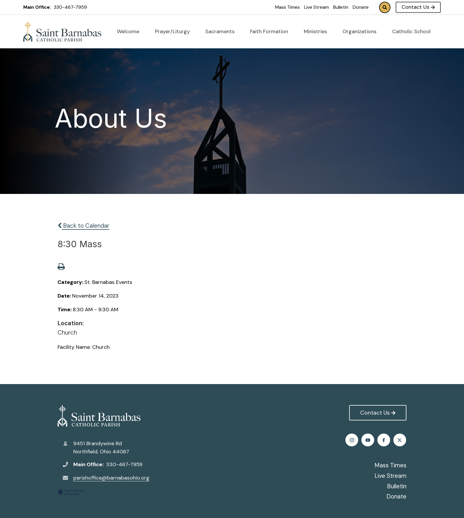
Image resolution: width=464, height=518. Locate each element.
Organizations (361, 31)
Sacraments (222, 31)
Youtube (400, 440)
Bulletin (340, 7)
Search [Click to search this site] (385, 7)
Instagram (384, 440)
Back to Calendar (83, 225)
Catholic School (414, 31)
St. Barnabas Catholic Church (99, 416)
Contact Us (418, 6)
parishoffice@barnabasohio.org (111, 477)
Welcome (130, 31)
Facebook (352, 440)
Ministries (318, 31)
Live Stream (316, 7)
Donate (361, 7)
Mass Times (287, 7)
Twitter (368, 440)
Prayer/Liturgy (175, 31)
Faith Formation (271, 31)
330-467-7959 (70, 7)
